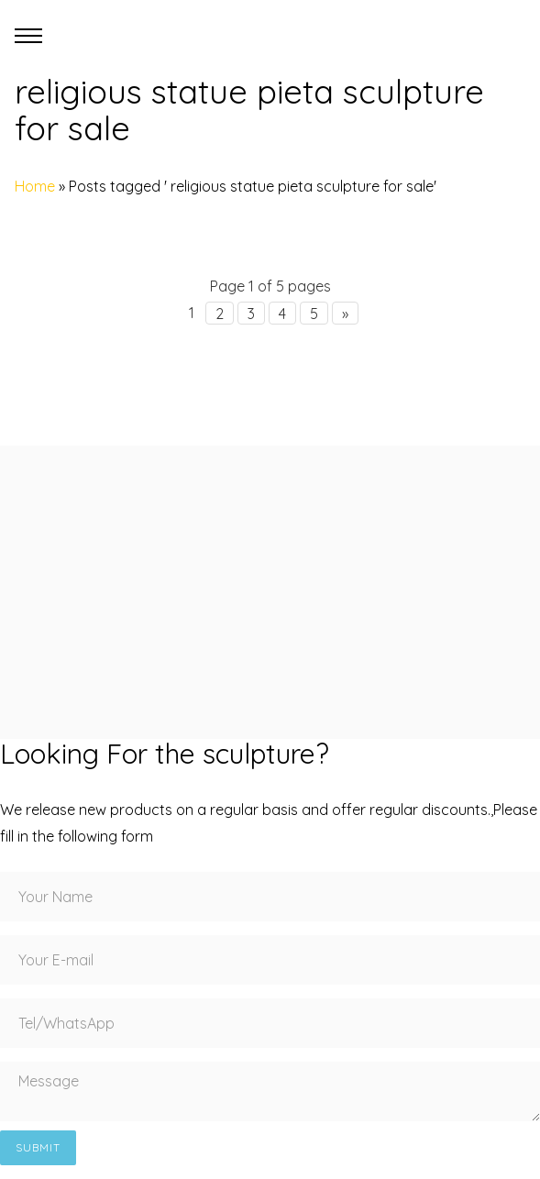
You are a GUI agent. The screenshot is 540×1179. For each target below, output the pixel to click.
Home (35, 186)
